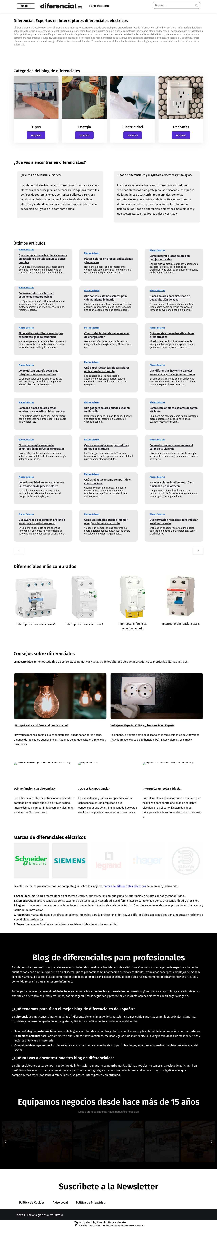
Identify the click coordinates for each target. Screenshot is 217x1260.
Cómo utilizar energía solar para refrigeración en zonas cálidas (38, 377)
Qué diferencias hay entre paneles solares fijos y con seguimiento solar (172, 377)
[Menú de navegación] (26, 6)
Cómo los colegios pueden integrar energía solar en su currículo (105, 526)
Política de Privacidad (90, 1243)
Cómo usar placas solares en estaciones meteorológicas (36, 300)
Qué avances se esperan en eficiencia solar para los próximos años (42, 526)
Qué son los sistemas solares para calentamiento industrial (105, 303)
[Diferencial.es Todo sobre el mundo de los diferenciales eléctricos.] (62, 6)
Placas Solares (26, 255)
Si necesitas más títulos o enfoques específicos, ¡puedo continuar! (41, 337)
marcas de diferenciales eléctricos (127, 899)
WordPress (56, 1255)
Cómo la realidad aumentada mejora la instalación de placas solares (41, 489)
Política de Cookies (32, 1243)
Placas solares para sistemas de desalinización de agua (170, 303)
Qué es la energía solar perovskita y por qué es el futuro (106, 452)
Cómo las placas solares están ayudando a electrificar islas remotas (42, 415)
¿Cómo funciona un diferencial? (34, 798)
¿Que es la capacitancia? (94, 798)
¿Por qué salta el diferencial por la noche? (41, 733)
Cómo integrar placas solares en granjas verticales (170, 263)
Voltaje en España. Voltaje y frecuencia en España (142, 733)
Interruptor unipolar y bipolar (162, 798)
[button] (5, 1173)
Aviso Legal (60, 1243)
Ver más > (172, 218)
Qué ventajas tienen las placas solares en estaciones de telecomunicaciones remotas (43, 264)
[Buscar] (173, 5)
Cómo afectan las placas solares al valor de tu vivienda (171, 452)
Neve (20, 1255)
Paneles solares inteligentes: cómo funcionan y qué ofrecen (171, 486)
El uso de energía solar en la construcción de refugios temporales (41, 452)
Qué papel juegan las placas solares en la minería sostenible (107, 374)
